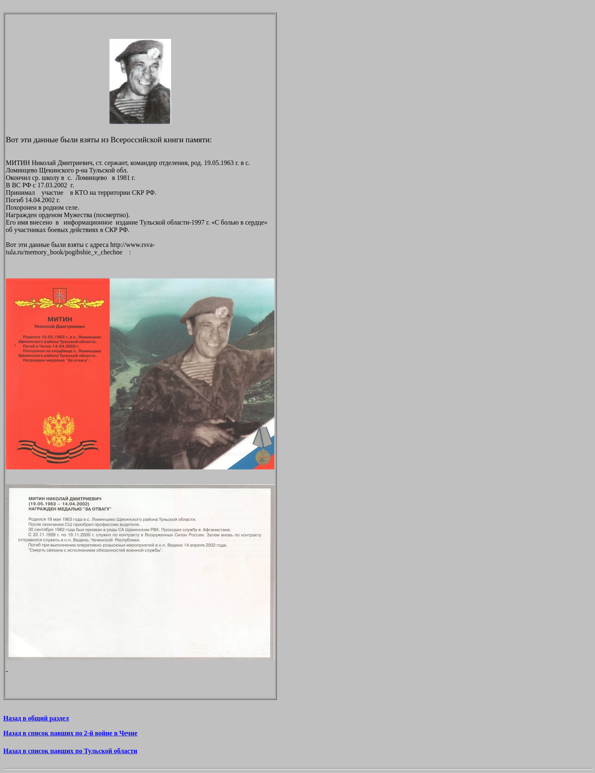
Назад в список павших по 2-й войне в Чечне (70, 733)
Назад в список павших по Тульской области (70, 750)
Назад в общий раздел (36, 718)
